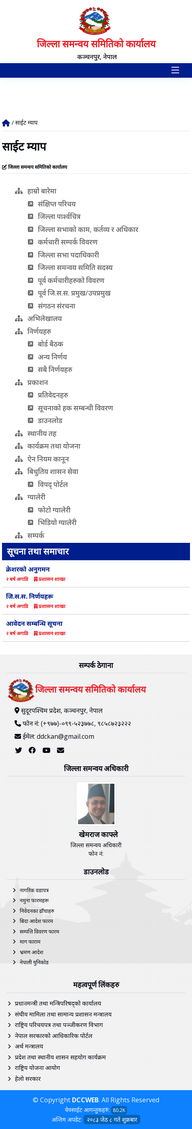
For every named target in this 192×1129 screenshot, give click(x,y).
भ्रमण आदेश (31, 952)
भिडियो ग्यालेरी (52, 522)
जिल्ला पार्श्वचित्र (54, 216)
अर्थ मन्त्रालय (29, 1046)
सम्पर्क (29, 535)
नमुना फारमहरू (34, 900)
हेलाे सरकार (28, 1078)
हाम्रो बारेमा (35, 191)
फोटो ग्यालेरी (49, 510)
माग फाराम (30, 941)
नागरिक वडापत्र (34, 890)
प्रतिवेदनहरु (48, 395)
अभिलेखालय (38, 318)
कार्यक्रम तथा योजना (47, 446)
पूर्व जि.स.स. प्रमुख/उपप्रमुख (69, 293)
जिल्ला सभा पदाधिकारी (63, 254)
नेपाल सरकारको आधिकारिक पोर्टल (54, 1035)
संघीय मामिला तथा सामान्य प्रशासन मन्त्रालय (63, 1014)
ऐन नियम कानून (42, 459)
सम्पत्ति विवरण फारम (39, 931)
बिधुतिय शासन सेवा (46, 471)
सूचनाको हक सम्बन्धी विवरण (70, 407)
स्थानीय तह (36, 433)
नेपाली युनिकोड (34, 962)
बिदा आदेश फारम (36, 921)
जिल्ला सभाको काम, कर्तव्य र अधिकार (83, 229)
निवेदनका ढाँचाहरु (37, 910)
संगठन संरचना (51, 305)
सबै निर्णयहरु (50, 369)
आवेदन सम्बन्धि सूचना (34, 623)
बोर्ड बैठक (45, 344)
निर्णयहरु (33, 331)
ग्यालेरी (30, 497)
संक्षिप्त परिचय (52, 203)
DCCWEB (85, 1099)
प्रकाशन (31, 382)
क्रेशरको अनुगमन (28, 569)
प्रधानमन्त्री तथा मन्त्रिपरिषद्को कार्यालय (58, 1003)
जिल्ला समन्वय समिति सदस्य (70, 267)
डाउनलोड (45, 420)
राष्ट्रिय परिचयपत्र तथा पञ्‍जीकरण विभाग (59, 1025)
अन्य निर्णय (47, 356)
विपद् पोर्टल (48, 484)
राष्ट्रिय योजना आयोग (37, 1067)
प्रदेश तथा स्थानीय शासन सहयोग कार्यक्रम (60, 1057)
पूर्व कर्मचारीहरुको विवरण (66, 280)
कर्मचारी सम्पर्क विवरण (63, 242)
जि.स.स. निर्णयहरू (29, 596)
